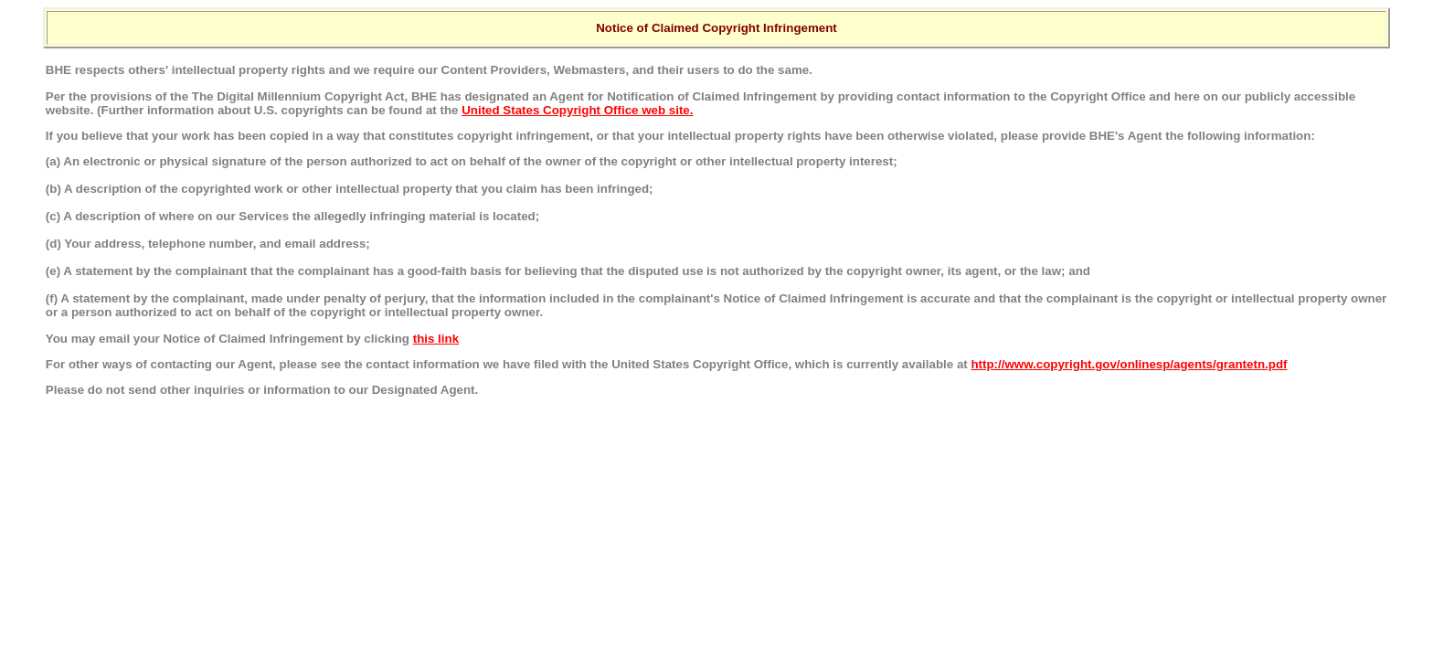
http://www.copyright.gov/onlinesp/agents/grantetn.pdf (1129, 364)
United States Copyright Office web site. (577, 110)
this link (436, 338)
